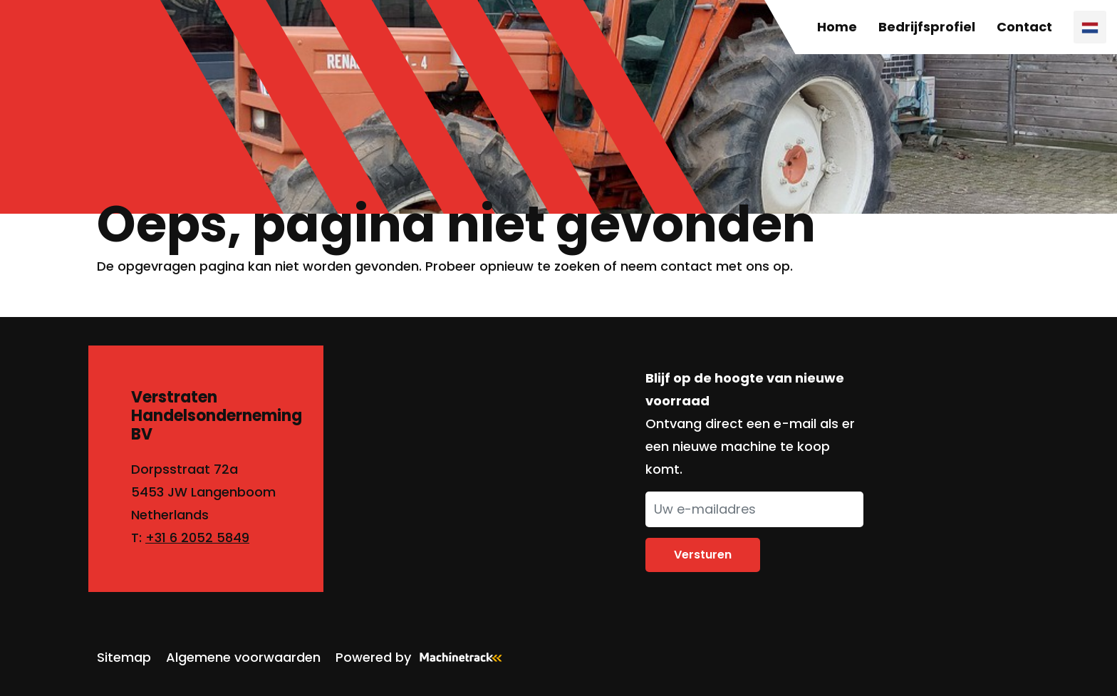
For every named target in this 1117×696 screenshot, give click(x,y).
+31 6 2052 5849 (197, 537)
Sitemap (124, 657)
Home (837, 27)
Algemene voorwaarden (243, 657)
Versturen (703, 554)
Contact (1024, 27)
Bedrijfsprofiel (926, 27)
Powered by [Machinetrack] (423, 657)
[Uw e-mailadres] (754, 509)
